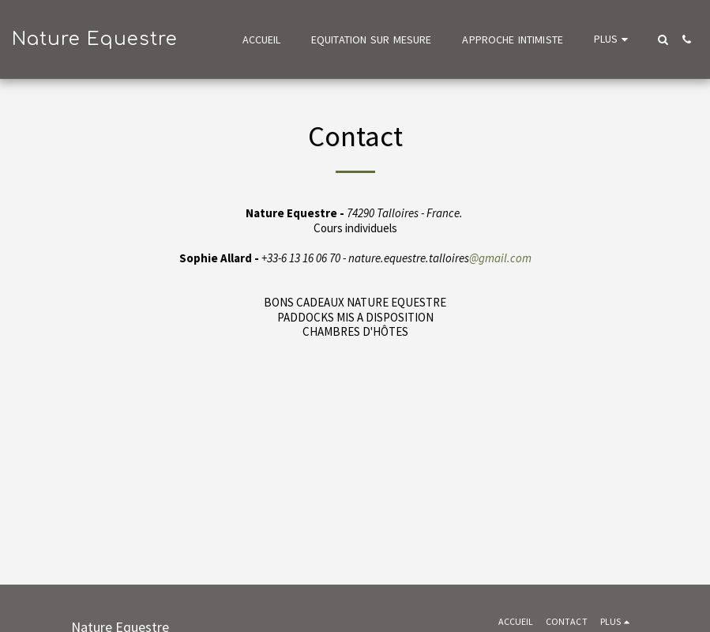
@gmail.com (500, 257)
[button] (663, 39)
